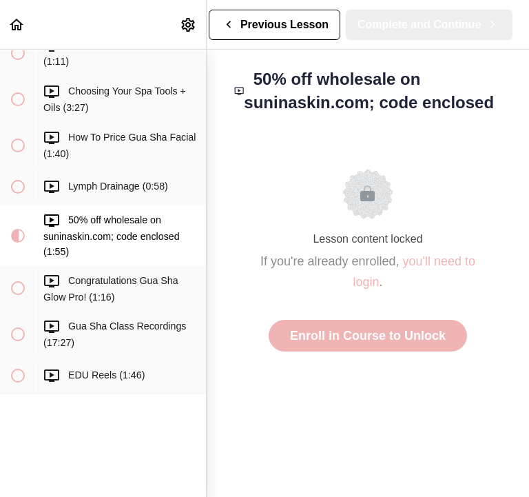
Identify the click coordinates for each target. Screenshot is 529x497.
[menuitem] (189, 24)
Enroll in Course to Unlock (368, 336)
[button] (17, 24)
